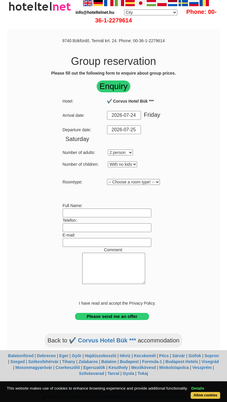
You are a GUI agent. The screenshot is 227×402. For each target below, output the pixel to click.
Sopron (212, 355)
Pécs (164, 355)
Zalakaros (88, 361)
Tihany (68, 361)
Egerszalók (94, 367)
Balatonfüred (20, 355)
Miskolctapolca (174, 367)
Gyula (128, 373)
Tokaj (142, 373)
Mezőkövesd (143, 367)
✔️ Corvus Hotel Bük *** (102, 340)
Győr (77, 355)
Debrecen (46, 355)
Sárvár (178, 355)
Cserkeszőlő (68, 367)
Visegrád (210, 361)
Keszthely (118, 367)
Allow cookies (205, 395)
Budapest (129, 361)
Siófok (194, 355)
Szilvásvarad (91, 373)
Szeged (17, 361)
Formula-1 (152, 361)
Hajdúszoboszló (100, 355)
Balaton (108, 361)
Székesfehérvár (43, 361)
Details (197, 388)
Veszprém (202, 367)
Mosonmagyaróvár (33, 367)
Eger (63, 355)
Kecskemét (145, 355)
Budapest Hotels (182, 361)
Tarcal (113, 373)
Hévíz (125, 355)
